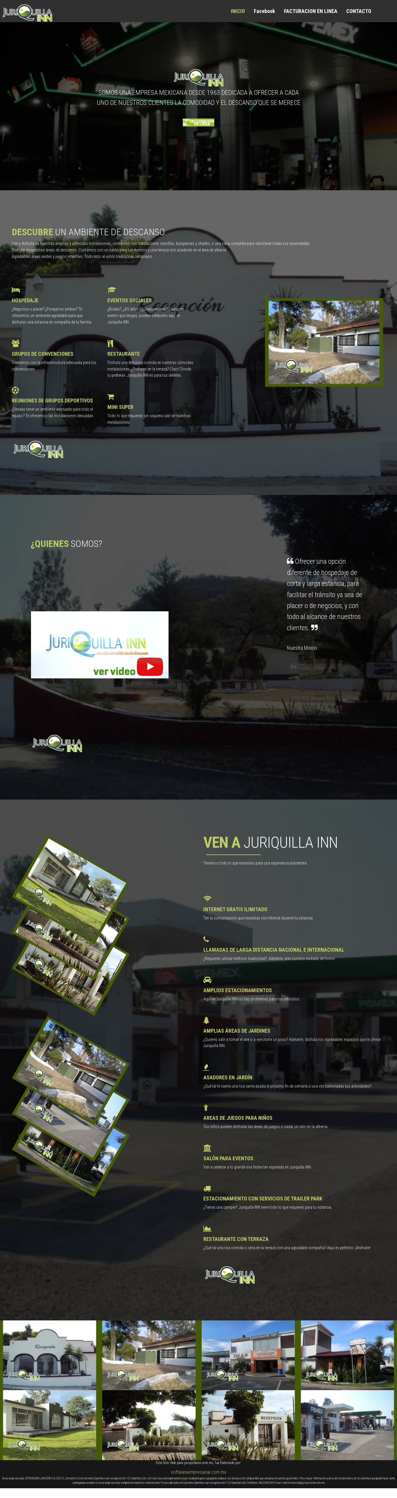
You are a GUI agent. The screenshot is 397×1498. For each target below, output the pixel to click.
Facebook (264, 11)
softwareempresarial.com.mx (198, 1472)
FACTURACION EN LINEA (310, 11)
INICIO (238, 11)
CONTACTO (358, 11)
